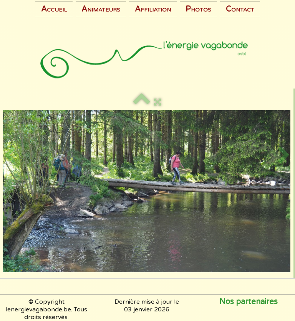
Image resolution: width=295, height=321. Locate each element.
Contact (240, 9)
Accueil (54, 9)
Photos (198, 9)
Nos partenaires (248, 301)
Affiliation (153, 9)
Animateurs (100, 9)
